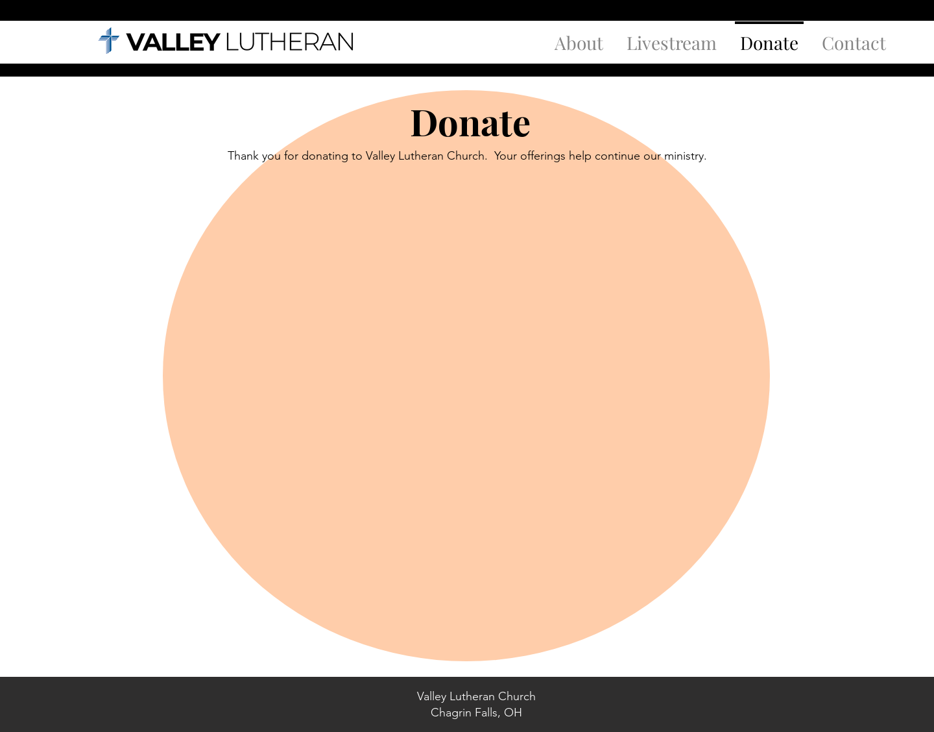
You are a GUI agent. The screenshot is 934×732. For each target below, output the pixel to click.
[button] (579, 37)
